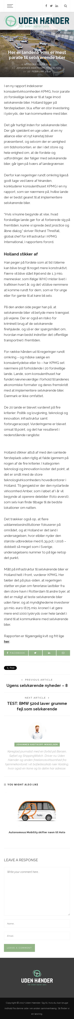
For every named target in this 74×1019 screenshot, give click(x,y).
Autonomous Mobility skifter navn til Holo (37, 832)
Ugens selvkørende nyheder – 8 (37, 685)
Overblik (45, 64)
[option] (37, 813)
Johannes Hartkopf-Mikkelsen (38, 68)
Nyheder (30, 64)
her (6, 641)
